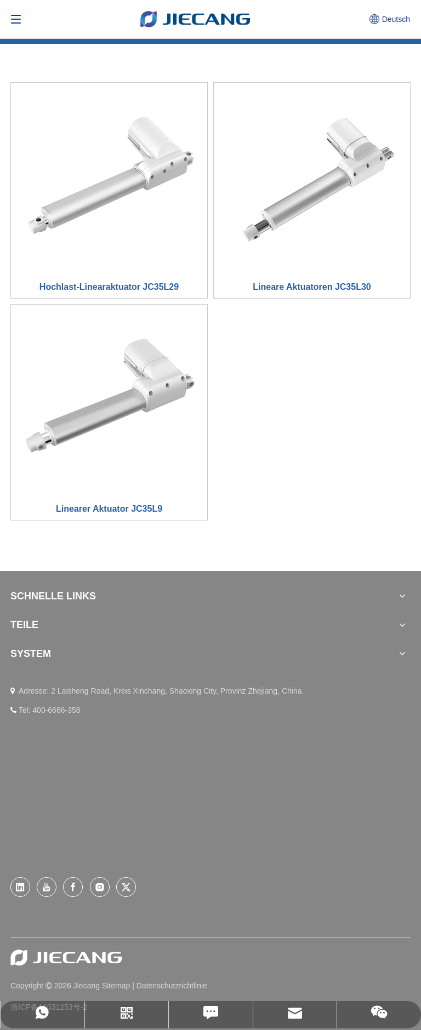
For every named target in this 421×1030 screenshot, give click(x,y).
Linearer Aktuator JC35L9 (109, 508)
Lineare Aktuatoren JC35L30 (312, 286)
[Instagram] (100, 887)
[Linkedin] (20, 887)
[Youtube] (46, 887)
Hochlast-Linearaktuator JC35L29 (109, 286)
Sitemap (117, 985)
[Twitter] (126, 887)
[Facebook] (73, 887)
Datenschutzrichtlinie (171, 985)
